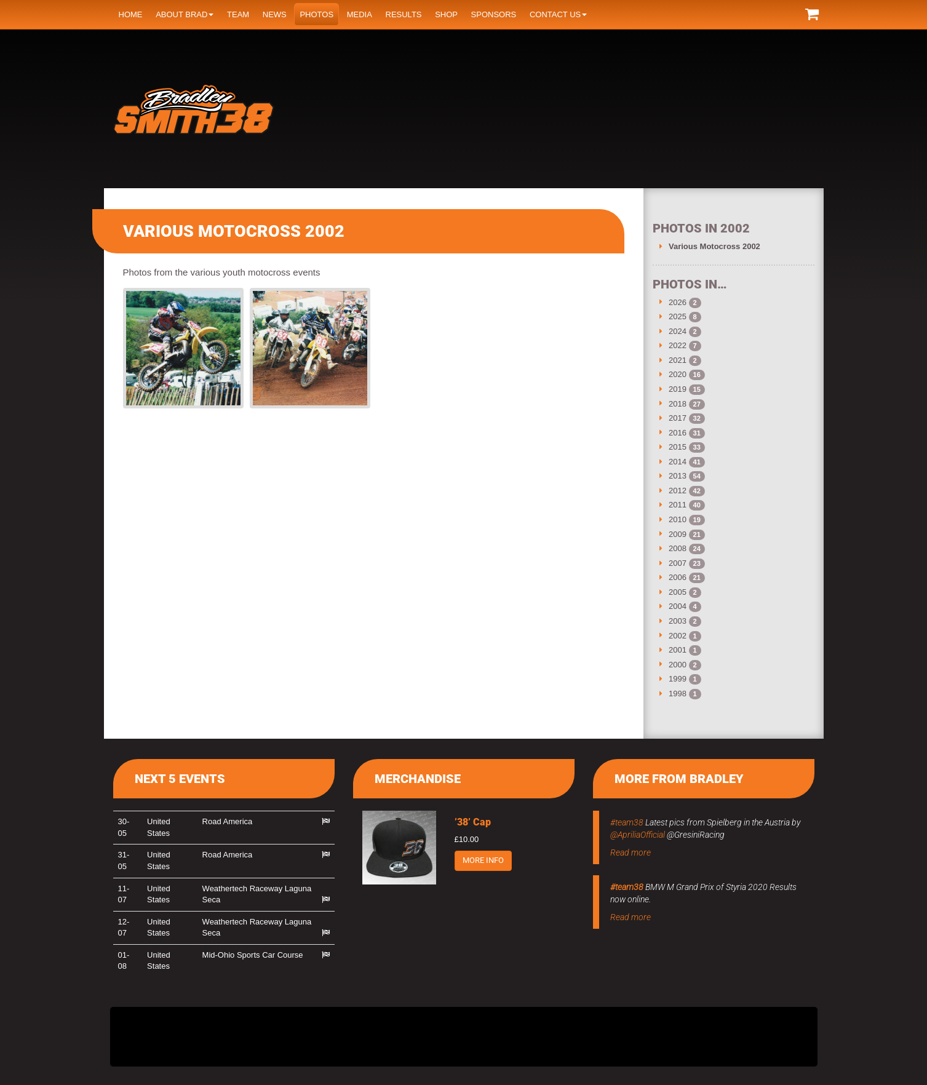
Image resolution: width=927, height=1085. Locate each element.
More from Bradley (679, 778)
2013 (677, 475)
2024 (677, 331)
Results (404, 14)
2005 (677, 592)
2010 (677, 519)
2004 (677, 606)
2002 (677, 635)
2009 (677, 534)
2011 (677, 504)
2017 (677, 418)
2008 (677, 548)
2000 (677, 664)
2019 (677, 389)
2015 (677, 446)
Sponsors (494, 14)
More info (483, 860)
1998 (677, 693)
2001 (677, 649)
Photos (316, 14)
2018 (677, 403)
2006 (677, 577)
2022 (677, 345)
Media (359, 14)
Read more (630, 852)
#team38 (626, 822)
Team (238, 14)
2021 (677, 360)
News (275, 14)
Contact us (558, 14)
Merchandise (418, 778)
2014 (677, 461)
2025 (677, 316)
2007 (677, 563)
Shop (446, 14)
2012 (677, 490)
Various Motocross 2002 (714, 246)
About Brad (184, 14)
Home (131, 14)
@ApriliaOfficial (637, 835)
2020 (677, 374)
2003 (677, 621)
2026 (677, 302)
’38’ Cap (473, 822)
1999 (677, 678)
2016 (677, 432)
